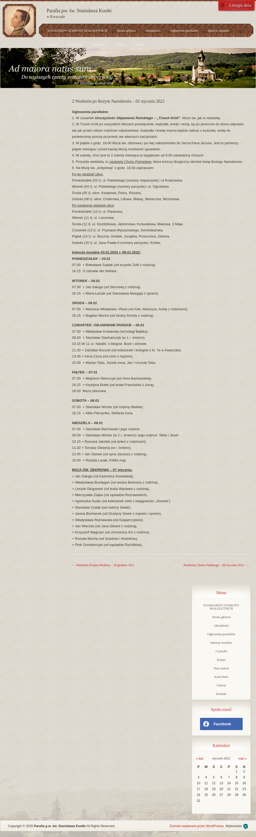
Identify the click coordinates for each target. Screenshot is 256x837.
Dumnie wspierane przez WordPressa (196, 826)
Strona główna (126, 31)
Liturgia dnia (240, 5)
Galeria (120, 44)
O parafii (52, 44)
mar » (242, 758)
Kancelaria (99, 44)
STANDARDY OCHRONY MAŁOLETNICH (77, 31)
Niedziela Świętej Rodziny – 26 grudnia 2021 (103, 565)
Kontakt (140, 44)
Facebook (217, 724)
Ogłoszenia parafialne (184, 31)
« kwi (199, 758)
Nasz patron (75, 44)
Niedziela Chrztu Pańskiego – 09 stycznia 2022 (215, 565)
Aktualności (153, 31)
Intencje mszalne (218, 31)
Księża (221, 660)
